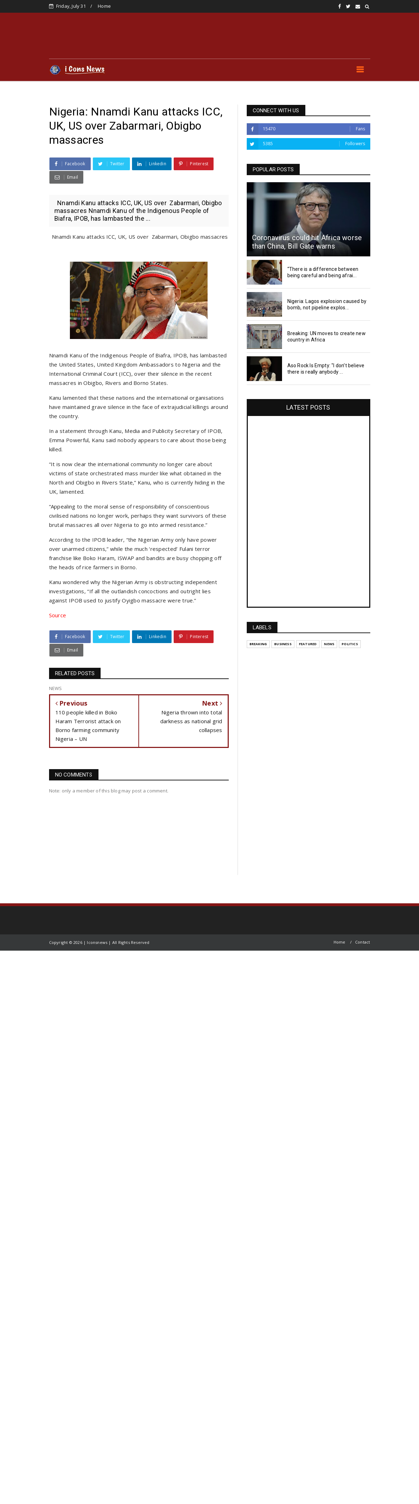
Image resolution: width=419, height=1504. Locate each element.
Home (104, 6)
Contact (362, 942)
